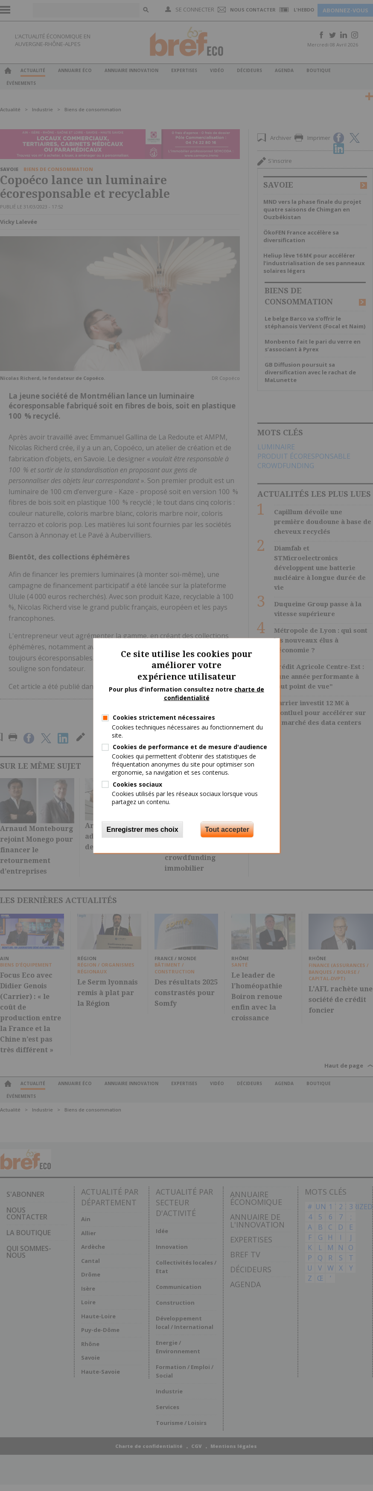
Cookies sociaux (137, 784)
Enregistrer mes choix (142, 829)
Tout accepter (227, 829)
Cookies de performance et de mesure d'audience (190, 747)
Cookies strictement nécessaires (164, 717)
